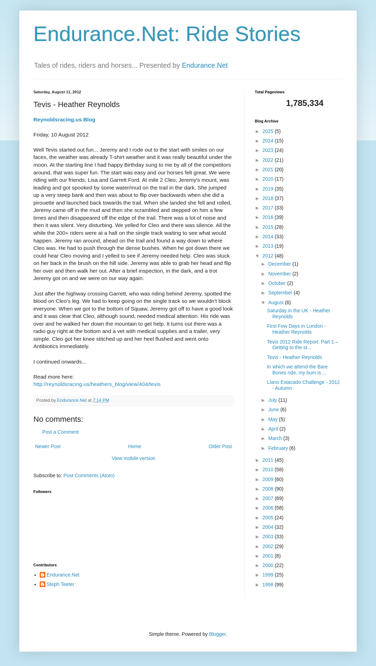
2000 (268, 565)
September (280, 292)
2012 (268, 256)
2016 (268, 217)
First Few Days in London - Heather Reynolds (296, 329)
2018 (268, 198)
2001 (268, 556)
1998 (268, 584)
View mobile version (133, 458)
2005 (268, 517)
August (276, 302)
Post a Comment (60, 432)
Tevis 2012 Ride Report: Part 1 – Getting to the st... (302, 345)
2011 (268, 460)
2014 (268, 236)
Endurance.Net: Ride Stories (166, 34)
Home (134, 446)
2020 (268, 179)
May (273, 419)
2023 (268, 150)
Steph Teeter (60, 584)
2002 (268, 546)
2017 (268, 208)
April (273, 429)
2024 (268, 141)
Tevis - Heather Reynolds (294, 357)
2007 (268, 498)
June (274, 409)
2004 (268, 527)
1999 (268, 575)
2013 (268, 246)
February (278, 448)
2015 (268, 227)
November (280, 274)
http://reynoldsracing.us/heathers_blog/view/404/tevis (97, 384)
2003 (268, 536)
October (277, 283)
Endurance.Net (205, 65)
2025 (268, 131)
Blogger (217, 634)
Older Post (220, 446)
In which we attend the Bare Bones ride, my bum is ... (297, 369)
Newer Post (47, 446)
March (275, 438)
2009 (268, 479)
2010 (268, 469)
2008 (268, 489)
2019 (268, 189)
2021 (268, 169)
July (273, 400)
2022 (268, 160)
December (280, 264)
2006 (268, 508)
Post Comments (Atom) (89, 475)
